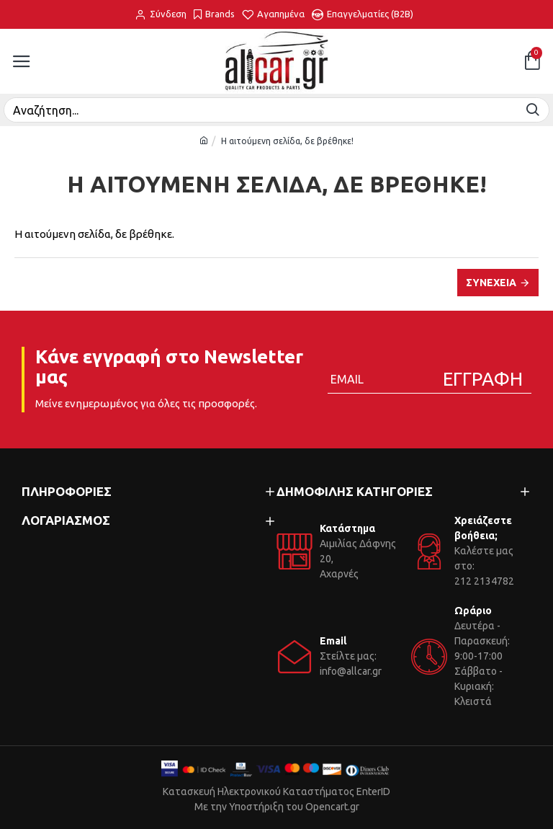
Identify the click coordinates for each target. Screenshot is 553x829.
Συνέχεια (491, 282)
